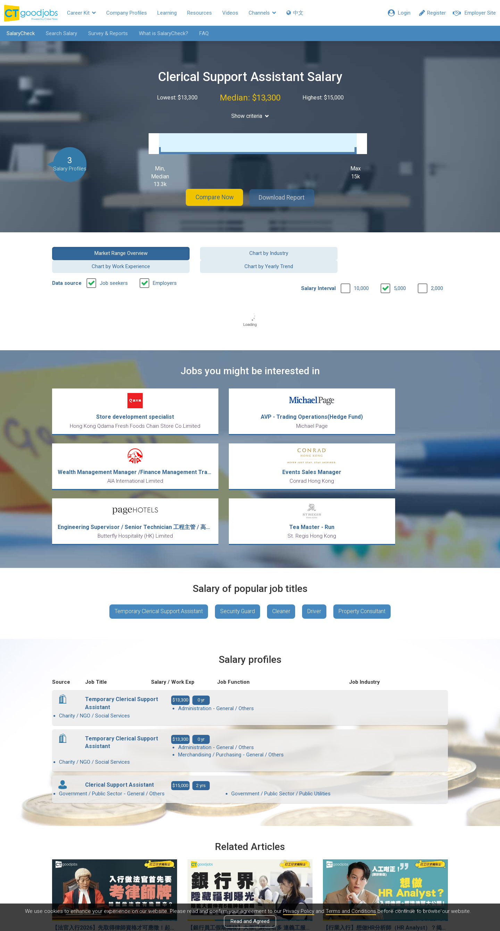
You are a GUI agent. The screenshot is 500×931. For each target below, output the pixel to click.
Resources (199, 13)
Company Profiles (126, 13)
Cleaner (282, 542)
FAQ (202, 33)
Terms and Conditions (351, 911)
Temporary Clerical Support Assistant (156, 542)
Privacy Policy (298, 911)
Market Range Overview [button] (97, 251)
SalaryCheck (19, 33)
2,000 (437, 273)
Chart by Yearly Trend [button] (402, 251)
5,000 (400, 273)
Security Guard (237, 542)
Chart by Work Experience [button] (301, 251)
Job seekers (114, 268)
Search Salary (60, 33)
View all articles (250, 856)
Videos (230, 13)
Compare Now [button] (212, 196)
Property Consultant (365, 542)
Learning (167, 13)
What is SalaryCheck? (162, 33)
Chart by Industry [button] (199, 251)
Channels (262, 13)
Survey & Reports (106, 33)
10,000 (361, 273)
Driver (316, 542)
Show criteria (250, 116)
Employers (165, 268)
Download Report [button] (284, 196)
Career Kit (81, 13)
